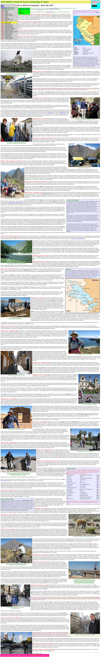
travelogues (39, 9)
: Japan (4, 11)
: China (4, 21)
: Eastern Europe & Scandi (9, 31)
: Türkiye (4, 13)
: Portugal (5, 10)
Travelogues (4, 7)
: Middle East (5, 23)
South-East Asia (50, 112)
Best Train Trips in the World (78, 238)
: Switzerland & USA (7, 27)
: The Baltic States (7, 19)
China (49, 650)
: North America (6, 34)
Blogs (2, 6)
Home (2, 5)
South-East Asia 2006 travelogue (15, 202)
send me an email (50, 11)
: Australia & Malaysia (8, 29)
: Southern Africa (6, 14)
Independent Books (35, 655)
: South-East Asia (6, 25)
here (97, 12)
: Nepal (4, 17)
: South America (6, 22)
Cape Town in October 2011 (30, 48)
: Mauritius (5, 18)
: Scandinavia (6, 35)
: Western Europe (7, 15)
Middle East (63, 112)
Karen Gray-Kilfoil (53, 8)
